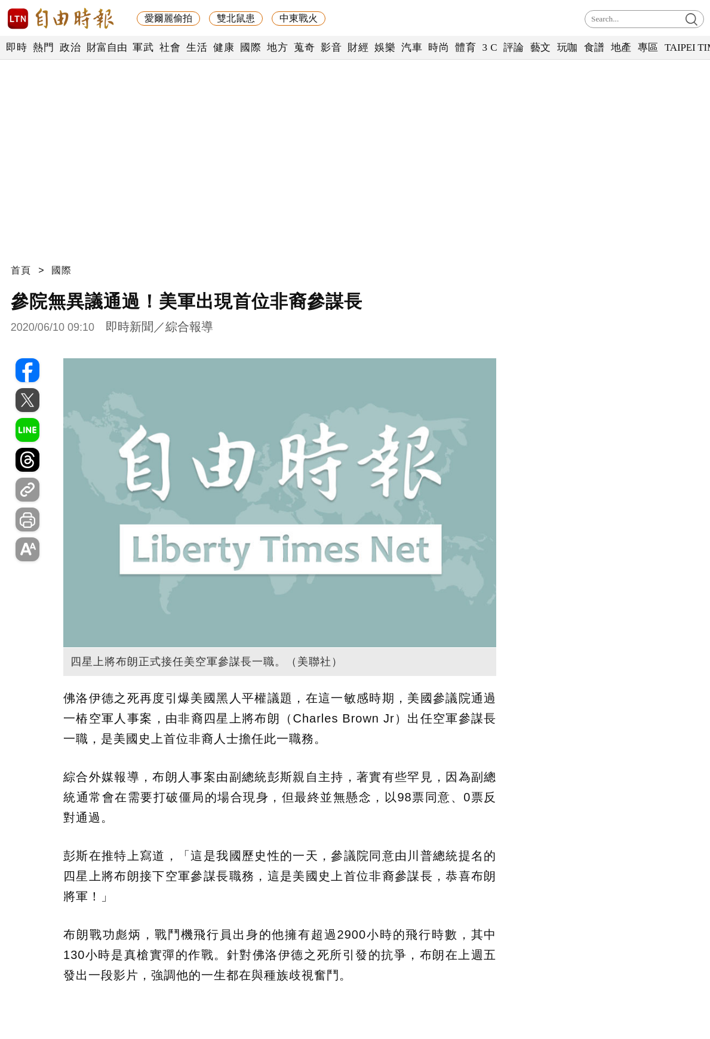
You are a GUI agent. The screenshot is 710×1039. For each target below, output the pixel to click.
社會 (169, 47)
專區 (648, 47)
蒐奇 (304, 47)
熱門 (43, 47)
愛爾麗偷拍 (168, 18)
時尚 (438, 47)
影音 (331, 47)
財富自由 (107, 47)
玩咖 (567, 47)
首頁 (21, 270)
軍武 (143, 47)
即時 (16, 47)
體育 (465, 47)
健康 (223, 47)
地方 (277, 47)
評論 (513, 47)
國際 (250, 47)
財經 (358, 47)
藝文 (540, 47)
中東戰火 (298, 18)
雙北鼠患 (236, 18)
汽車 (411, 47)
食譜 (594, 47)
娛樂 (384, 47)
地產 (621, 47)
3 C (489, 47)
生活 (196, 47)
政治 (70, 47)
